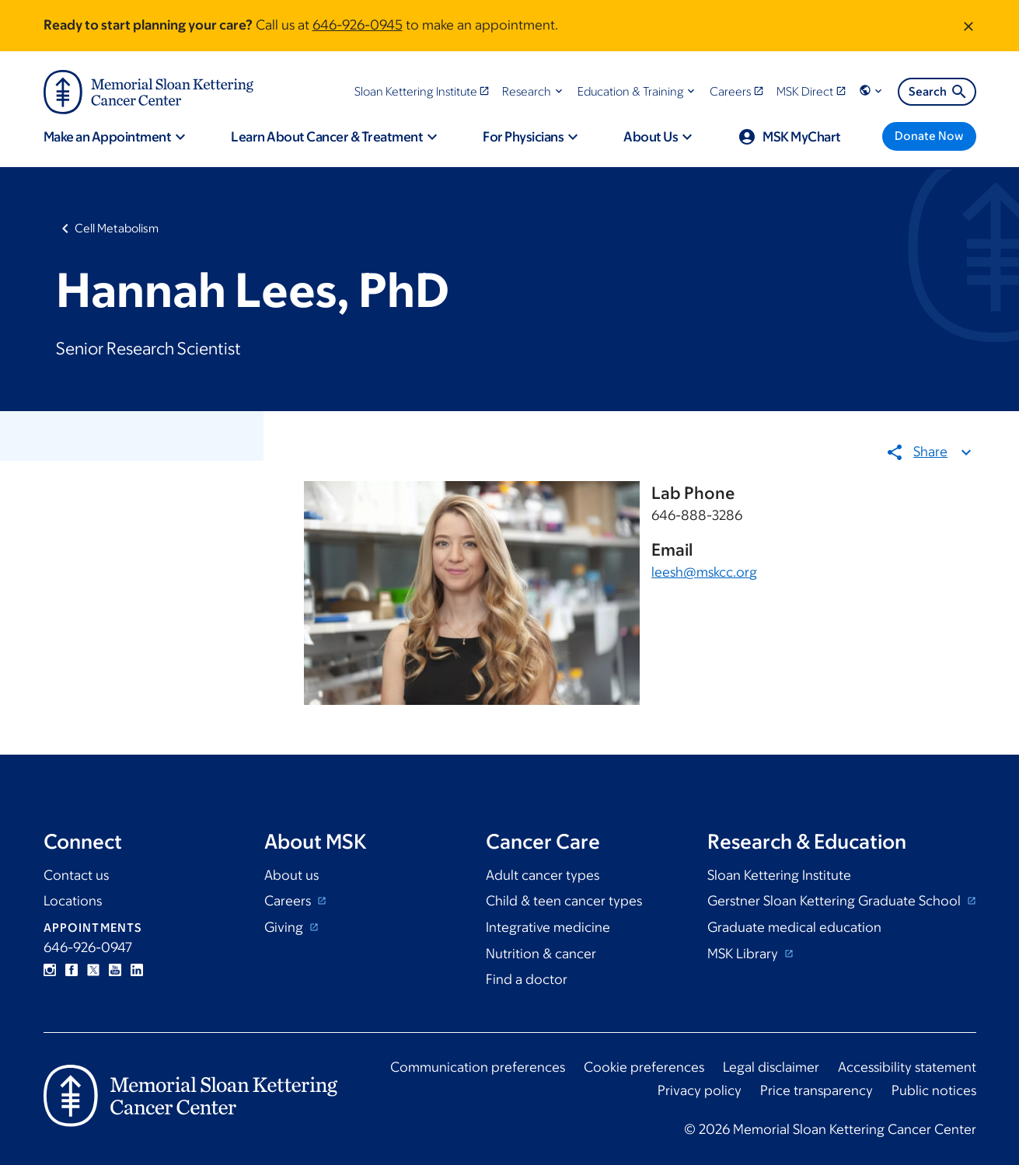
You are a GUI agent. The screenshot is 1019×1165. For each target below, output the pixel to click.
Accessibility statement (907, 1067)
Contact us (76, 875)
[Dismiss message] (968, 26)
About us (291, 875)
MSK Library (744, 953)
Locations (73, 901)
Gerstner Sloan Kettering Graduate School (835, 901)
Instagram (50, 970)
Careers (289, 901)
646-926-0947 (88, 947)
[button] (533, 91)
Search (938, 91)
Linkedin (137, 970)
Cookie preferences (644, 1067)
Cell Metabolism (117, 228)
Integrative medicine (548, 927)
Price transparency (816, 1090)
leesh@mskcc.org (704, 573)
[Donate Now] (929, 136)
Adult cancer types (542, 875)
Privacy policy (700, 1090)
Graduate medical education (794, 927)
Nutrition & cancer (541, 953)
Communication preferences (477, 1067)
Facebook (71, 970)
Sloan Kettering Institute (779, 875)
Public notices (934, 1090)
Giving (285, 927)
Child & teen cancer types (564, 901)
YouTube (115, 970)
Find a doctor (526, 979)
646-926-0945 (357, 25)
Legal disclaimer (771, 1067)
